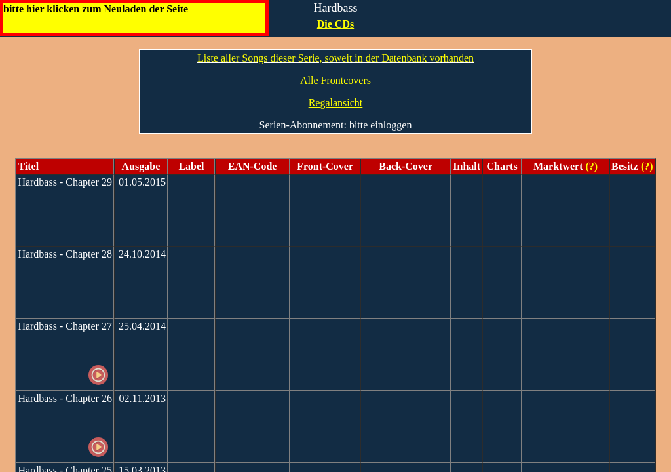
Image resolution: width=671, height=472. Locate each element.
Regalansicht (336, 102)
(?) (590, 166)
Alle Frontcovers (335, 80)
